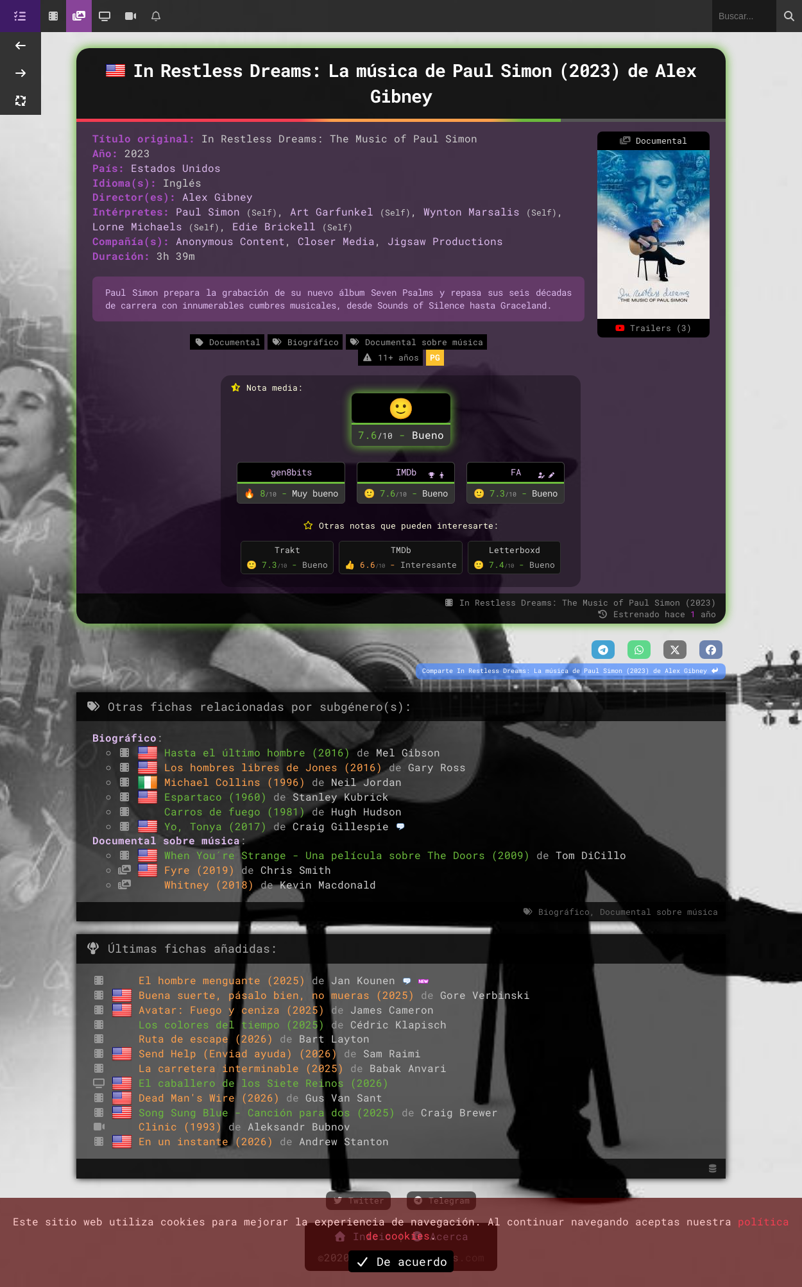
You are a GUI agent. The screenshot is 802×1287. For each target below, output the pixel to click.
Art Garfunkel (331, 211)
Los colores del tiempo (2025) (235, 1024)
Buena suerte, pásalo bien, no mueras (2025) (280, 994)
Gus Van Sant (343, 1097)
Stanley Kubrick (341, 796)
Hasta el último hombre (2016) (260, 752)
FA (516, 472)
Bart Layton (334, 1038)
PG (435, 357)
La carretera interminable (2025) (244, 1068)
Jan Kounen (363, 980)
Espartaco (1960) (218, 796)
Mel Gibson (408, 752)
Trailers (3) (653, 328)
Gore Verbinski (485, 994)
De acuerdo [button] (401, 1261)
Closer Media (336, 241)
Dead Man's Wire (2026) (212, 1097)
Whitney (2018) (212, 884)
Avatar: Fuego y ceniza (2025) (235, 1009)
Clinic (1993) (183, 1126)
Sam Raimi (392, 1053)
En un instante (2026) (209, 1141)
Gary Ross (437, 767)
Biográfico (304, 342)
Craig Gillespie (341, 826)
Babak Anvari (408, 1068)
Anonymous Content (230, 241)
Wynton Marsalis (471, 211)
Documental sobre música (416, 342)
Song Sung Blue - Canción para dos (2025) (270, 1112)
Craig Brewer (459, 1112)
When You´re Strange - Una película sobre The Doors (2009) (350, 855)
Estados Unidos (176, 168)
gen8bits (291, 472)
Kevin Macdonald (328, 884)
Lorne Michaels (137, 226)
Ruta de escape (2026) (209, 1038)
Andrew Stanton (344, 1141)
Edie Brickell (274, 226)
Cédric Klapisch (398, 1024)
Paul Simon (208, 211)
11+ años (390, 357)
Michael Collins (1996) (238, 781)
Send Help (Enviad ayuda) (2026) (241, 1053)
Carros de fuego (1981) (238, 811)
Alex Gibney (217, 196)
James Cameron (392, 1009)
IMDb (406, 472)
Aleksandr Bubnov (299, 1126)
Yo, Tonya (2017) (218, 826)
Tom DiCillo (591, 855)
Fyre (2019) (202, 869)
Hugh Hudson (366, 811)
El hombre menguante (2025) (225, 980)
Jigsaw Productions (445, 241)
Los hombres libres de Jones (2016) (276, 767)
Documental (227, 342)
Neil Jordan (366, 781)
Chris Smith (295, 869)
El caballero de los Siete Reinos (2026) (264, 1082)
